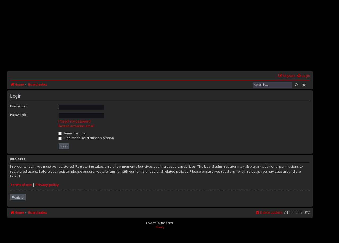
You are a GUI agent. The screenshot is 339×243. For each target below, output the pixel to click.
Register (18, 197)
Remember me (72, 133)
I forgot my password (74, 121)
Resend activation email (76, 126)
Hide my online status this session (86, 138)
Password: (18, 114)
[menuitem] (303, 76)
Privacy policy (47, 184)
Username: (18, 106)
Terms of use (21, 184)
